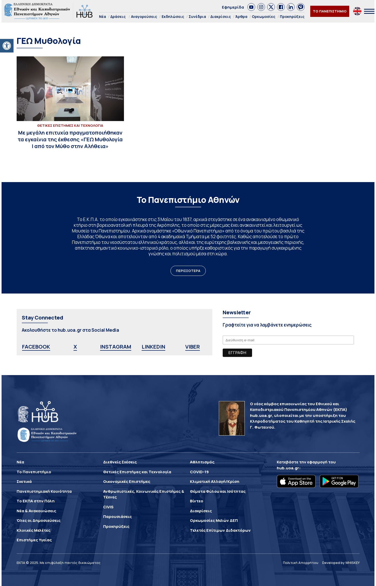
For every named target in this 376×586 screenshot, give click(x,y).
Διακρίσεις (220, 16)
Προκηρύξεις (292, 16)
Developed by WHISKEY (341, 562)
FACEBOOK (36, 346)
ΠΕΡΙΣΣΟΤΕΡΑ (188, 270)
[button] (7, 45)
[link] (251, 7)
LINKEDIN (153, 346)
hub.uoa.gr (288, 468)
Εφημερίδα (233, 7)
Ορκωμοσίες (263, 16)
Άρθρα (241, 16)
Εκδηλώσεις (173, 16)
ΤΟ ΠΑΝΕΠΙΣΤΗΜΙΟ (330, 11)
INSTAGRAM (115, 346)
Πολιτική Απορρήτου (300, 562)
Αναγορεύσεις (144, 16)
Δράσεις (118, 16)
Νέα (102, 16)
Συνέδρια (197, 16)
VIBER (192, 346)
